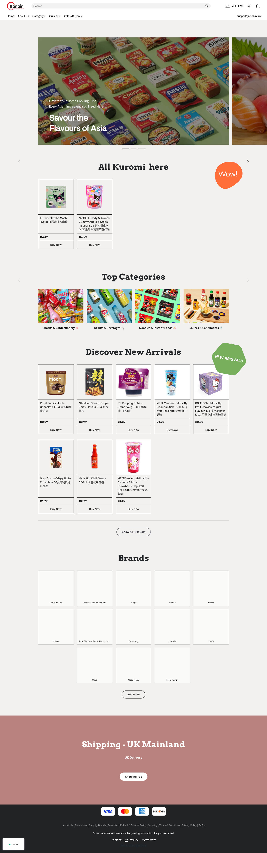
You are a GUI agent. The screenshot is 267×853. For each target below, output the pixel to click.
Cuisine (55, 16)
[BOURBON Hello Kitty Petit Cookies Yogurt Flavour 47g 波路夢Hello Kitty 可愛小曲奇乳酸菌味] (211, 399)
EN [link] (126, 840)
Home (10, 16)
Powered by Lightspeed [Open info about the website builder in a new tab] (133, 845)
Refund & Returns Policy (133, 825)
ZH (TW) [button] (237, 5)
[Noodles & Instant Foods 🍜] (157, 309)
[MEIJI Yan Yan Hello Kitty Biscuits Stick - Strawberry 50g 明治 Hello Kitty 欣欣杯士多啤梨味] (133, 476)
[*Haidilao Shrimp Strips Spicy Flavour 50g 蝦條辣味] (95, 399)
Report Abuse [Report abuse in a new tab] (149, 840)
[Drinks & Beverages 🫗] (109, 309)
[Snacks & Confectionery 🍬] (60, 309)
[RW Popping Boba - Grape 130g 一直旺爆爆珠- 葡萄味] (133, 399)
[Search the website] (206, 6)
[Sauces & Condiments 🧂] (206, 309)
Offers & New (73, 16)
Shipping (152, 825)
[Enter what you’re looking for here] (121, 6)
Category (39, 16)
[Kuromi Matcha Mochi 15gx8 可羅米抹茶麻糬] (56, 214)
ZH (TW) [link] (134, 840)
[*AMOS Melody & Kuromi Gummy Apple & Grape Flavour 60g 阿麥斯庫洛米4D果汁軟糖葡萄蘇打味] (95, 214)
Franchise (113, 825)
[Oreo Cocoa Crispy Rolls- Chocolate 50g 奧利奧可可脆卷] (56, 476)
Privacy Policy (189, 825)
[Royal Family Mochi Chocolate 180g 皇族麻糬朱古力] (56, 399)
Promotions (81, 825)
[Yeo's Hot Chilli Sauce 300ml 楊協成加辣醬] (95, 476)
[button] (16, 6)
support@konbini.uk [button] (249, 16)
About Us (23, 16)
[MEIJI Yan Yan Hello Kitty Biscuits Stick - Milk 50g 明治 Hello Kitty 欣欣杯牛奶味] (172, 399)
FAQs (202, 825)
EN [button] (228, 5)
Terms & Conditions (169, 825)
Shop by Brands (97, 825)
